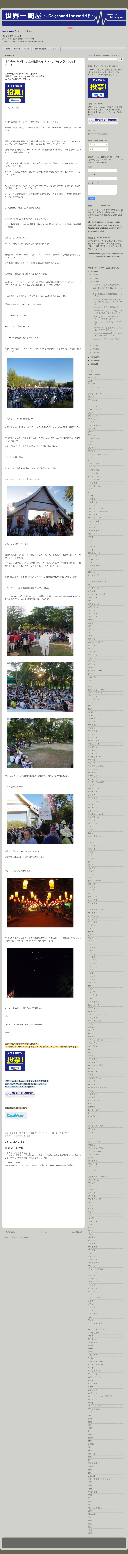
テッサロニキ (93, 922)
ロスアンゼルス (94, 1400)
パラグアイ (92, 1046)
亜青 (90, 1416)
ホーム (43, 1232)
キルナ (91, 667)
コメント (94, 149)
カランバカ (92, 632)
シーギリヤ (92, 776)
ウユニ (91, 540)
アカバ (91, 397)
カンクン (91, 636)
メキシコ (91, 1295)
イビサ (91, 489)
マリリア (91, 1275)
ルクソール (92, 1384)
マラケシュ (92, 1272)
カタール (91, 610)
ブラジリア (92, 1167)
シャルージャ (93, 801)
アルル (91, 445)
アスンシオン (93, 407)
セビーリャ (92, 855)
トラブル (91, 964)
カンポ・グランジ (95, 642)
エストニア (92, 550)
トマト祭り (92, 957)
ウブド (91, 537)
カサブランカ (93, 604)
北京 (90, 1524)
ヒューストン (93, 1113)
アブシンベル (93, 419)
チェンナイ (92, 900)
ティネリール (93, 916)
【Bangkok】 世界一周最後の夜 (106, 307)
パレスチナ (92, 1062)
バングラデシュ (94, 1078)
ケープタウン (93, 699)
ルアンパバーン (94, 1377)
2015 (93, 357)
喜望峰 (91, 1438)
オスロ (91, 585)
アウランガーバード (96, 394)
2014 (93, 361)
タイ (13, 1136)
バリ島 (91, 1056)
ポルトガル (92, 1247)
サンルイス (92, 769)
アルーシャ (92, 435)
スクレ (91, 833)
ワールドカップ (94, 1406)
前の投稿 (77, 1232)
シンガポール (93, 817)
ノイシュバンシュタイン (98, 1014)
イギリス (91, 467)
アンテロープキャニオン (98, 454)
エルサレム (92, 562)
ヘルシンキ (92, 1221)
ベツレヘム (92, 1202)
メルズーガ (92, 1314)
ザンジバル (92, 738)
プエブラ (91, 1145)
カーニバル (92, 597)
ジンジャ (91, 820)
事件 (90, 1460)
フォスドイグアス (95, 1154)
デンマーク (92, 938)
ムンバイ (91, 1291)
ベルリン (91, 1224)
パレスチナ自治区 (95, 1065)
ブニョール (92, 1164)
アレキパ (91, 448)
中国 (90, 1495)
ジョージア (92, 808)
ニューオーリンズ (95, 1002)
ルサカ (91, 1387)
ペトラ (91, 1209)
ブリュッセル (93, 1186)
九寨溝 (91, 1444)
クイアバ (91, 674)
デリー (91, 932)
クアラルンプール (95, 671)
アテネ (91, 413)
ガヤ (90, 626)
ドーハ (91, 944)
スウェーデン (93, 830)
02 (94, 349)
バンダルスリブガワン (97, 1088)
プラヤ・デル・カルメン (98, 1177)
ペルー (91, 1215)
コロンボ (91, 722)
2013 (93, 364)
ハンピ (91, 1091)
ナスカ (91, 989)
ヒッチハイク (93, 1110)
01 (94, 353)
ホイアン (91, 1231)
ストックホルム (94, 836)
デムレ (91, 928)
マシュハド (92, 1260)
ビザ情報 (91, 1107)
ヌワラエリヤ (93, 1008)
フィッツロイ (93, 1120)
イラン (91, 492)
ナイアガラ (92, 979)
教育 (90, 1441)
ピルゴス (91, 1116)
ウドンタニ (92, 534)
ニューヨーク (93, 1005)
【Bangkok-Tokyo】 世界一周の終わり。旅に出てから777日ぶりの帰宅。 (107, 302)
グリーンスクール (95, 693)
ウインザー (92, 515)
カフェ (91, 623)
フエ (90, 1135)
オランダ (91, 591)
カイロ (91, 601)
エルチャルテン (94, 566)
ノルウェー (92, 1018)
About (26, 49)
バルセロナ (92, 1059)
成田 (90, 1482)
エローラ (91, 572)
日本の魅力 (92, 1514)
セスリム (91, 849)
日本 (90, 1511)
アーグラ (91, 384)
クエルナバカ (93, 677)
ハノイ (91, 1033)
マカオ (91, 1253)
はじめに (91, 1027)
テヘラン (91, 925)
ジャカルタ (92, 798)
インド (91, 496)
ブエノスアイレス (95, 1142)
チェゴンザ (92, 897)
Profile (17, 49)
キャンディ (92, 655)
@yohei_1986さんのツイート (100, 134)
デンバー (91, 935)
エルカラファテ (94, 559)
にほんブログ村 (12, 108)
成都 (90, 1485)
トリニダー (92, 967)
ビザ (90, 1104)
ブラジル (91, 1170)
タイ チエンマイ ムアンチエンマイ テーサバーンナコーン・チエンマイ (39, 1133)
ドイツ (91, 941)
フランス (91, 1183)
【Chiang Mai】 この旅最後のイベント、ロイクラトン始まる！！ (108, 318)
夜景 (90, 1527)
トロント (91, 976)
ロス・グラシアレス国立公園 (100, 1396)
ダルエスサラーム (95, 881)
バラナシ (91, 1049)
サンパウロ (92, 760)
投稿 (92, 144)
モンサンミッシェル (96, 1329)
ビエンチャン (93, 1100)
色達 (90, 1470)
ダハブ (91, 871)
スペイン (91, 839)
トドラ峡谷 (92, 948)
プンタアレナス (94, 1199)
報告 (90, 1521)
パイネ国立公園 (94, 1021)
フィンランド (93, 1129)
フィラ (91, 1123)
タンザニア (92, 884)
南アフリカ (92, 1505)
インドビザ (92, 502)
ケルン (91, 706)
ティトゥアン (93, 913)
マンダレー (92, 1282)
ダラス (91, 874)
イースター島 (93, 464)
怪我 (90, 1428)
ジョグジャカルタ (95, 814)
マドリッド (92, 1266)
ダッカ (91, 865)
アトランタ (92, 416)
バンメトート (93, 1097)
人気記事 (91, 1476)
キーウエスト (93, 645)
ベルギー (91, 1218)
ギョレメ (91, 661)
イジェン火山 (93, 473)
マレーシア (92, 1279)
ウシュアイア (93, 531)
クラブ (91, 687)
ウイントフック (94, 518)
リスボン (91, 1368)
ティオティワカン (95, 909)
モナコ (91, 1320)
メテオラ (91, 1310)
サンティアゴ (93, 744)
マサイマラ (92, 1256)
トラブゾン (92, 960)
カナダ (91, 620)
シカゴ (91, 785)
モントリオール (94, 1333)
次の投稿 (10, 1232)
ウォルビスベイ (94, 524)
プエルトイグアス (95, 1148)
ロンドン (91, 1403)
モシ (90, 1317)
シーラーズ (92, 779)
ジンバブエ (92, 823)
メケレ (91, 1304)
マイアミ (91, 1250)
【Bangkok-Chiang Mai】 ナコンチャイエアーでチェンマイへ (108, 334)
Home (7, 49)
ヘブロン (91, 1212)
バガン (91, 1024)
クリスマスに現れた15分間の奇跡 (107, 285)
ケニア (91, 703)
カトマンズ (92, 617)
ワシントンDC (94, 1409)
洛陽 (90, 1530)
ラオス (91, 1352)
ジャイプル (92, 792)
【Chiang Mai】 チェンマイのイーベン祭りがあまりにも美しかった (108, 312)
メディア (91, 1307)
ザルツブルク (93, 731)
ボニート (91, 1240)
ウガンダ (91, 527)
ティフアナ (92, 919)
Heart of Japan (94, 375)
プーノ (91, 1132)
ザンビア (91, 763)
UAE (90, 381)
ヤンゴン (91, 1336)
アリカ (91, 432)
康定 (90, 1447)
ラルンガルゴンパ (95, 1361)
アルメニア (92, 442)
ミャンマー (92, 1285)
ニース (91, 999)
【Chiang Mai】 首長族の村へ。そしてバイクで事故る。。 (108, 329)
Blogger (114, 1544)
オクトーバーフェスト (97, 582)
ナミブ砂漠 (92, 995)
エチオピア (92, 556)
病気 (90, 1517)
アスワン (91, 403)
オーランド (92, 578)
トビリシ (91, 954)
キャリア (91, 652)
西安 (90, 1489)
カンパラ (91, 639)
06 (94, 278)
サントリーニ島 (94, 757)
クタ (90, 683)
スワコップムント (95, 846)
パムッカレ (92, 1043)
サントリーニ (93, 753)
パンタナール (93, 1084)
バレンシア (92, 1069)
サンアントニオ (94, 734)
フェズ (91, 1139)
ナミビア (91, 992)
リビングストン (94, 1371)
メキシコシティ (94, 1298)
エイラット (92, 543)
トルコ (91, 970)
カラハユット (93, 629)
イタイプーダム (94, 486)
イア (90, 461)
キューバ (91, 658)
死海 (90, 1457)
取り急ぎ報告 (93, 1463)
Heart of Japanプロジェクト (45, 49)
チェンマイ (20, 1136)
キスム (91, 648)
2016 (93, 272)
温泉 (90, 1425)
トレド (91, 973)
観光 (28, 1136)
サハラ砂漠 (92, 725)
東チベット (92, 1498)
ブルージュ (92, 1189)
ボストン (91, 1237)
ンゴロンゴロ (93, 1412)
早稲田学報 (92, 1492)
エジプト (91, 547)
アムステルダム (94, 426)
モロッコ (91, 1326)
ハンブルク (92, 1094)
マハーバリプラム (95, 1269)
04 (94, 282)
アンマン (91, 457)
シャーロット (93, 788)
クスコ (91, 680)
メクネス (91, 1301)
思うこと (91, 1454)
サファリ (91, 728)
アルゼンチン (93, 438)
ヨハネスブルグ (94, 1342)
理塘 (90, 1533)
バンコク (91, 1081)
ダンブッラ (92, 890)
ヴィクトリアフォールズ (98, 511)
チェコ (91, 893)
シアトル (91, 772)
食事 (90, 1473)
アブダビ (91, 422)
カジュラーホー (94, 607)
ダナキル (91, 868)
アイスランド (93, 387)
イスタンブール (94, 476)
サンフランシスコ (95, 766)
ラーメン (91, 1349)
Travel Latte (92, 378)
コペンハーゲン (94, 715)
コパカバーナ (93, 712)
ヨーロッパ (92, 1339)
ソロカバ (91, 859)
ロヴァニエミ (93, 1393)
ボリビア (91, 1244)
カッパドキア (93, 613)
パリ (90, 1053)
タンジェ (91, 887)
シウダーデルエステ (96, 782)
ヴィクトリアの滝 (95, 508)
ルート (91, 1380)
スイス (91, 827)
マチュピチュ (93, 1263)
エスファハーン (94, 553)
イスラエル (92, 483)
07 (94, 275)
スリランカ (92, 843)
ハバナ (91, 1037)
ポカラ (91, 1234)
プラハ (91, 1174)
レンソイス (92, 1390)
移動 (90, 1419)
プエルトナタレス (95, 1151)
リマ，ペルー (93, 1374)
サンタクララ (93, 741)
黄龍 (90, 1422)
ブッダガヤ (92, 1161)
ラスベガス (92, 1355)
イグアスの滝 (93, 470)
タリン (91, 878)
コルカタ (91, 718)
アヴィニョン (93, 391)
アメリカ (91, 429)
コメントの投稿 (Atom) (18, 1237)
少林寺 (91, 1466)
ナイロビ (91, 983)
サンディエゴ (93, 747)
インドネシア (93, 499)
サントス (91, 750)
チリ (90, 906)
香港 (90, 1450)
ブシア (91, 1158)
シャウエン (92, 795)
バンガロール (93, 1072)
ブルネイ (91, 1193)
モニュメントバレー (96, 1323)
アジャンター (93, 400)
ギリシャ (91, 664)
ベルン (91, 1228)
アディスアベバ (94, 410)
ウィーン (91, 505)
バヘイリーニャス (95, 1040)
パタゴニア (92, 1030)
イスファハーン (94, 480)
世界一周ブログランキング (99, 1479)
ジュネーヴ (92, 804)
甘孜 (90, 1431)
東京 (90, 1501)
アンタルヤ (92, 451)
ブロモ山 (91, 1196)
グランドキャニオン (96, 690)
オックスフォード (95, 588)
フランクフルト (94, 1180)
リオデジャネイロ (95, 1365)
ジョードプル (93, 811)
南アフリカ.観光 (95, 1508)
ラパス (91, 1358)
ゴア (90, 709)
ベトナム (91, 1205)
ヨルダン (91, 1345)
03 (94, 346)
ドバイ (91, 951)
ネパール (91, 1011)
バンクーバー (93, 1075)
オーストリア (93, 575)
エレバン (91, 569)
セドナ (91, 852)
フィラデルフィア (95, 1126)
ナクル (91, 986)
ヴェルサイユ (93, 521)
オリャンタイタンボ (96, 594)
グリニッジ (92, 696)
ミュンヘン (92, 1288)
